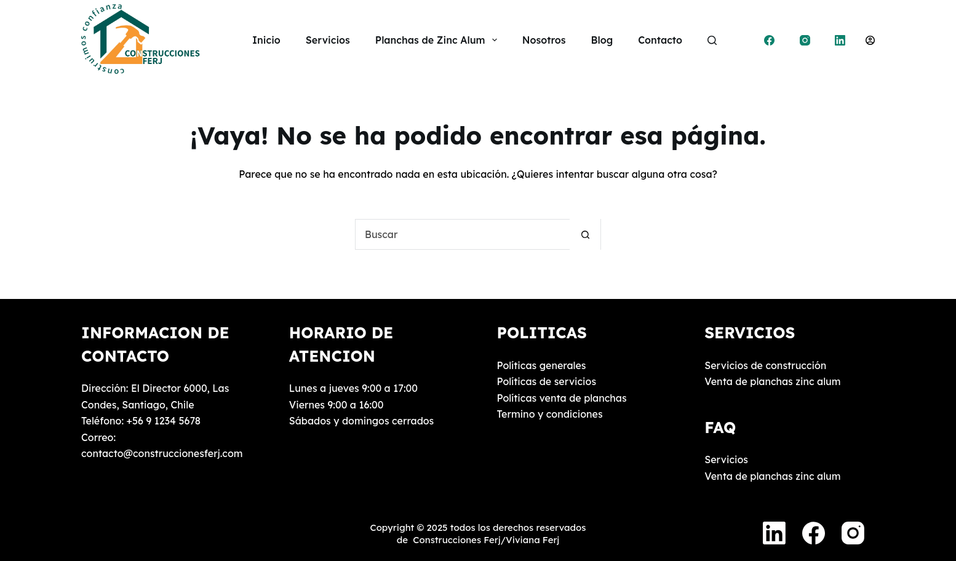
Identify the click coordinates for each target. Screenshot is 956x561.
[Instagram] (805, 40)
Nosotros (544, 40)
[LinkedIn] (840, 40)
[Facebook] (770, 40)
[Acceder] (870, 40)
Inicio (266, 40)
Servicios (328, 40)
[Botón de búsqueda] (585, 234)
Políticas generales (541, 365)
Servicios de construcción (765, 365)
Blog (602, 40)
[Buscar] (712, 40)
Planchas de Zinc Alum (438, 40)
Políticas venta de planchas (562, 398)
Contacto (660, 40)
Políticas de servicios (547, 381)
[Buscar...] (463, 234)
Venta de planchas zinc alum (772, 381)
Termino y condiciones (550, 414)
